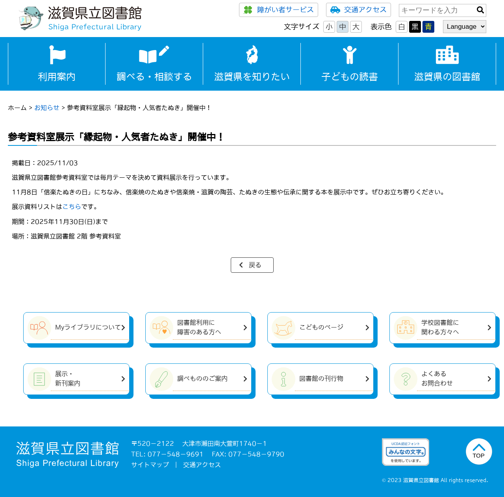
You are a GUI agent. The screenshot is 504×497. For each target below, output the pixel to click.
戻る (255, 265)
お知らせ (46, 107)
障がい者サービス (278, 10)
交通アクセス (358, 10)
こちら (71, 206)
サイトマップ (150, 465)
